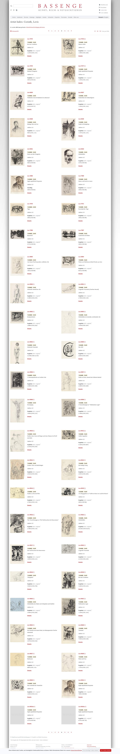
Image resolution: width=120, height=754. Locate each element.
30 (97, 31)
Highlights (38, 17)
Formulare (64, 17)
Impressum (89, 744)
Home (14, 17)
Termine (26, 17)
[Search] (23, 5)
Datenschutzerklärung (91, 746)
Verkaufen (50, 17)
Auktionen (19, 17)
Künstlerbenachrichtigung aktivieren (35, 27)
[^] (82, 39)
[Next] (71, 31)
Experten (57, 17)
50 (100, 31)
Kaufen (44, 17)
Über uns (76, 17)
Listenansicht (14, 31)
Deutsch (101, 17)
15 (95, 31)
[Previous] (48, 31)
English (106, 17)
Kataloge (31, 17)
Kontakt (70, 17)
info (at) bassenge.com (69, 748)
